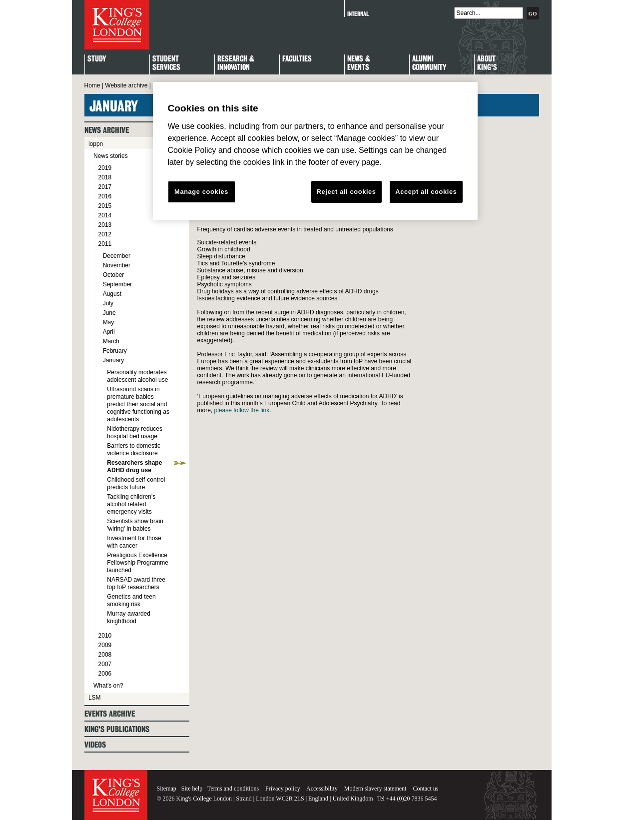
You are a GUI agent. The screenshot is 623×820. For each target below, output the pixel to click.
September (117, 284)
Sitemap (166, 788)
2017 (105, 186)
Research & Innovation (235, 63)
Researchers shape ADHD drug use (134, 466)
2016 (105, 196)
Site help (191, 788)
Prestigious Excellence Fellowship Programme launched (137, 563)
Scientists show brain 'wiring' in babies (135, 525)
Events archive (109, 714)
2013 (105, 224)
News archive (106, 130)
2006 (105, 673)
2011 (105, 243)
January (113, 360)
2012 (105, 234)
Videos (95, 745)
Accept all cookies (426, 191)
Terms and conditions (233, 788)
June (109, 312)
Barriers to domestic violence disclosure (133, 449)
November (116, 265)
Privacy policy (282, 788)
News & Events (358, 63)
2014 (105, 215)
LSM (94, 697)
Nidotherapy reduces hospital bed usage (134, 432)
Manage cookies (201, 191)
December (116, 255)
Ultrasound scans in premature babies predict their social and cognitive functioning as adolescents (138, 404)
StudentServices (166, 63)
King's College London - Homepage (116, 24)
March (111, 341)
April (109, 331)
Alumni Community (429, 63)
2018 (105, 177)
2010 (105, 635)
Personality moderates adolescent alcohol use (137, 376)
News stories (110, 155)
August (112, 293)
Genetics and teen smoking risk (131, 600)
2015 (105, 205)
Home (92, 85)
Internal (358, 13)
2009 (105, 645)
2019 (105, 167)
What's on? (108, 685)
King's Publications (116, 729)
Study (96, 59)
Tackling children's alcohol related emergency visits (131, 504)
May (108, 322)
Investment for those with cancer (134, 542)
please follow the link (242, 410)
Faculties (297, 59)
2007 (105, 664)
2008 (105, 654)
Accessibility (322, 788)
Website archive (126, 85)
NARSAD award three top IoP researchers (136, 583)
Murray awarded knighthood (128, 617)
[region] (315, 151)
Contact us (425, 788)
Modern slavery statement (375, 788)
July (108, 303)
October (113, 274)
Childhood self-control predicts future (136, 483)
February (115, 350)
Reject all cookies (346, 191)
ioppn (95, 143)
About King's (487, 63)
